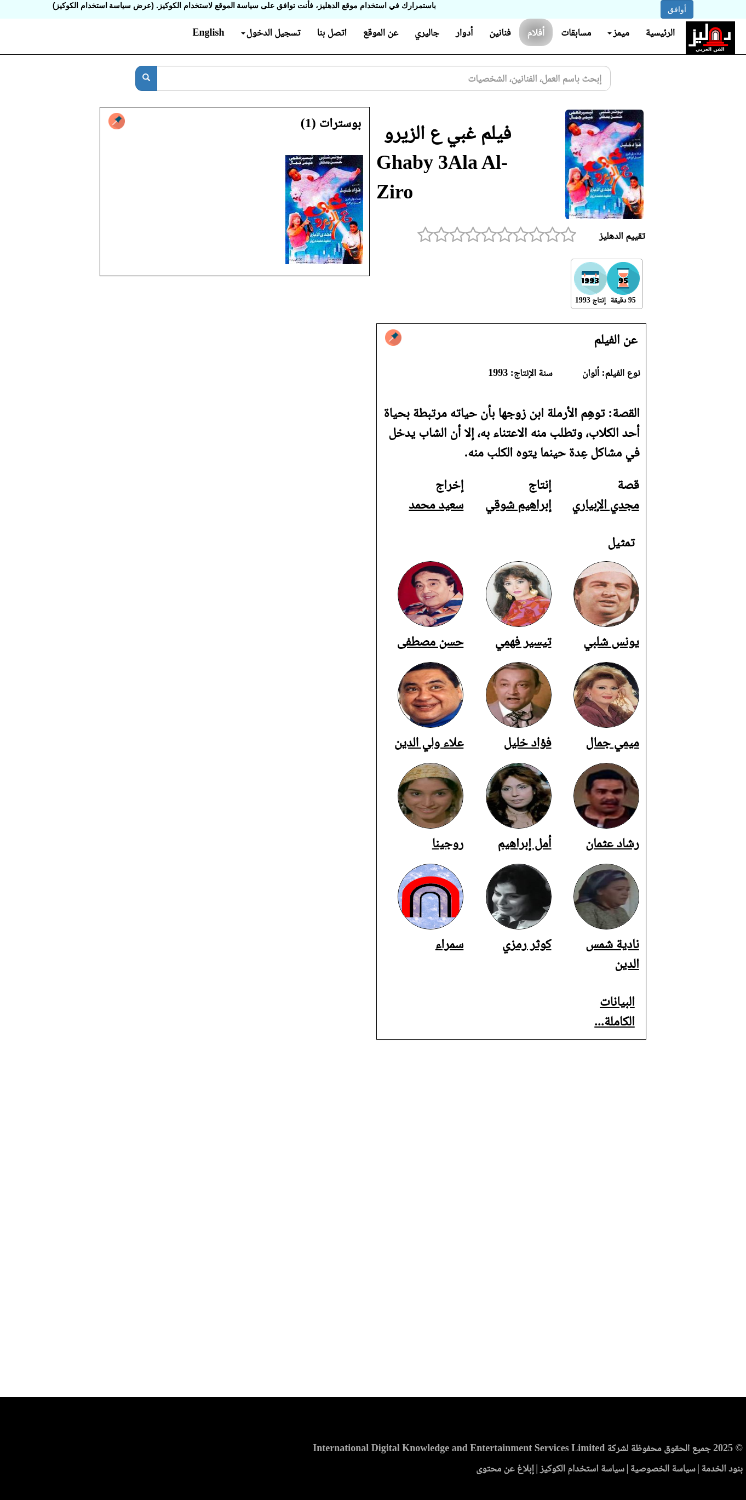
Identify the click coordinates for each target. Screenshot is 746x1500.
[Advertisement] (373, 1221)
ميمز (618, 32)
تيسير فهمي (523, 641)
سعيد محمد (436, 504)
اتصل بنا (331, 32)
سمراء (449, 944)
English (208, 32)
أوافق (677, 9)
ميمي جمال (612, 742)
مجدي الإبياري (605, 504)
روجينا (447, 843)
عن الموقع (380, 32)
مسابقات (576, 32)
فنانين (499, 32)
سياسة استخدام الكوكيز (582, 1468)
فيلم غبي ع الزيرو (448, 133)
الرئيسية (660, 32)
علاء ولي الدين (429, 742)
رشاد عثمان (612, 843)
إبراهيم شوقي (518, 504)
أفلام (536, 32)
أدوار (464, 32)
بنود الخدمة (722, 1468)
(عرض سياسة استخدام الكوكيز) (103, 5)
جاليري (427, 32)
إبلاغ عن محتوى (505, 1468)
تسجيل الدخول (271, 32)
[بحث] (146, 78)
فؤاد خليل (528, 742)
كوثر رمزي (527, 944)
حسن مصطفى (430, 641)
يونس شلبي (611, 641)
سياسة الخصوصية (663, 1468)
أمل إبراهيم (524, 843)
